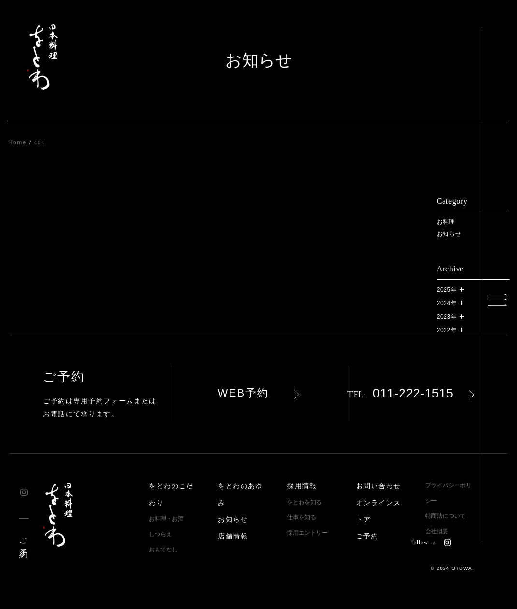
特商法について (445, 515)
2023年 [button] (447, 316)
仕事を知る (301, 517)
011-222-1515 (400, 393)
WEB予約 (243, 393)
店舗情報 (233, 536)
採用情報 (302, 486)
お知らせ (449, 233)
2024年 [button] (447, 303)
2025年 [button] (447, 289)
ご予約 (23, 539)
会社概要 (436, 531)
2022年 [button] (447, 330)
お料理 (446, 221)
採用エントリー (307, 532)
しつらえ (160, 534)
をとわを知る (304, 502)
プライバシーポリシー (448, 493)
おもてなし (163, 549)
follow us (431, 542)
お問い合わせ (378, 486)
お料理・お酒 (166, 518)
